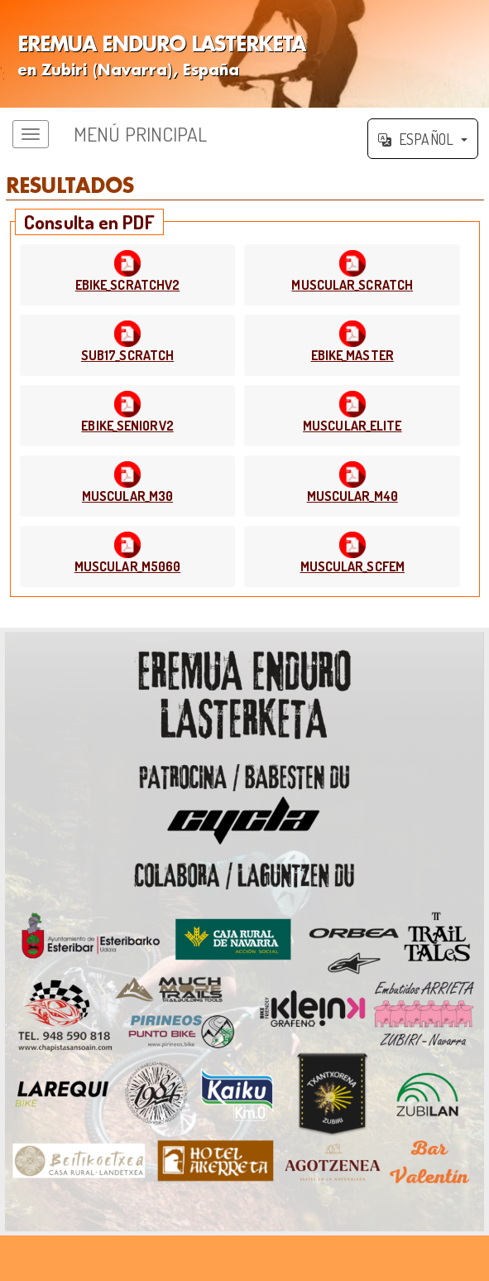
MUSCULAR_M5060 (127, 566)
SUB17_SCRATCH (127, 355)
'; (244, 54)
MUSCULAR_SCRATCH (352, 285)
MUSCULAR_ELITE (352, 425)
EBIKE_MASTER (352, 355)
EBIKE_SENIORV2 (127, 425)
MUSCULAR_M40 (352, 496)
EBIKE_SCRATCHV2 (127, 285)
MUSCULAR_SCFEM (352, 566)
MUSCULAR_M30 (127, 496)
